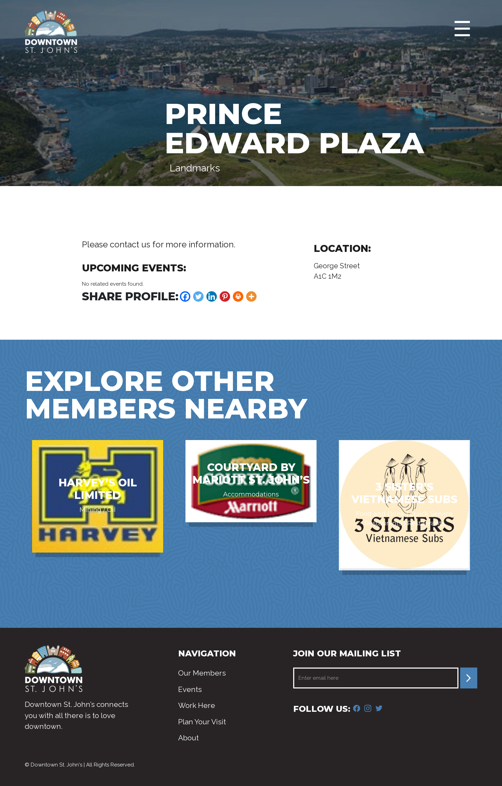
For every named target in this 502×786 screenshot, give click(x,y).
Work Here (196, 705)
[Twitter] (198, 296)
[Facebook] (185, 296)
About (188, 737)
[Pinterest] (225, 296)
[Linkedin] (212, 296)
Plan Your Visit (202, 721)
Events (190, 689)
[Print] (238, 296)
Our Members (202, 673)
